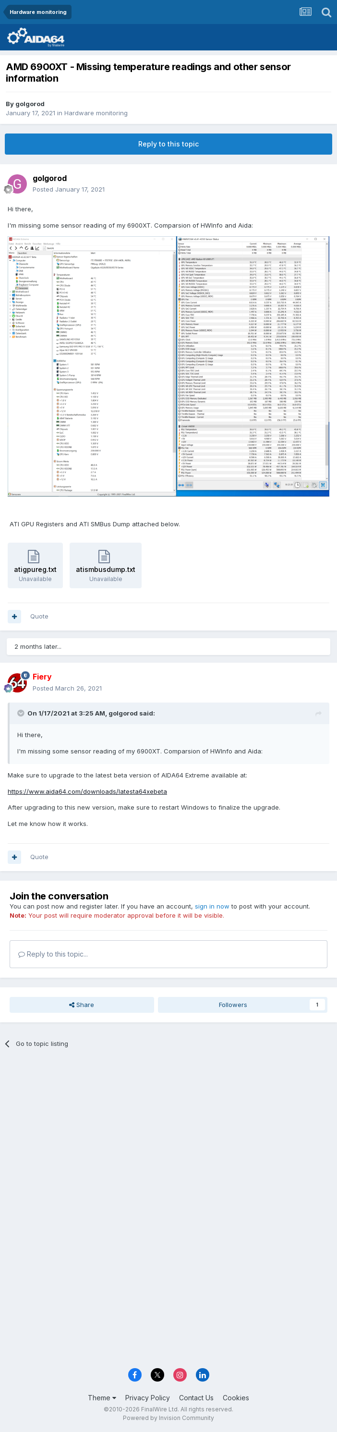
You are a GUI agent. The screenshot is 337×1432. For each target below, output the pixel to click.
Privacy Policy (147, 1398)
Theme (102, 1398)
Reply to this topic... (53, 954)
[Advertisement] (168, 1127)
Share (81, 1004)
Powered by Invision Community (168, 1417)
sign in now (212, 906)
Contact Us (196, 1398)
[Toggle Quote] (21, 713)
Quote (39, 616)
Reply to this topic (168, 144)
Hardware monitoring (96, 113)
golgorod (30, 104)
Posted (69, 189)
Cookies (236, 1398)
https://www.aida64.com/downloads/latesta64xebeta (87, 791)
